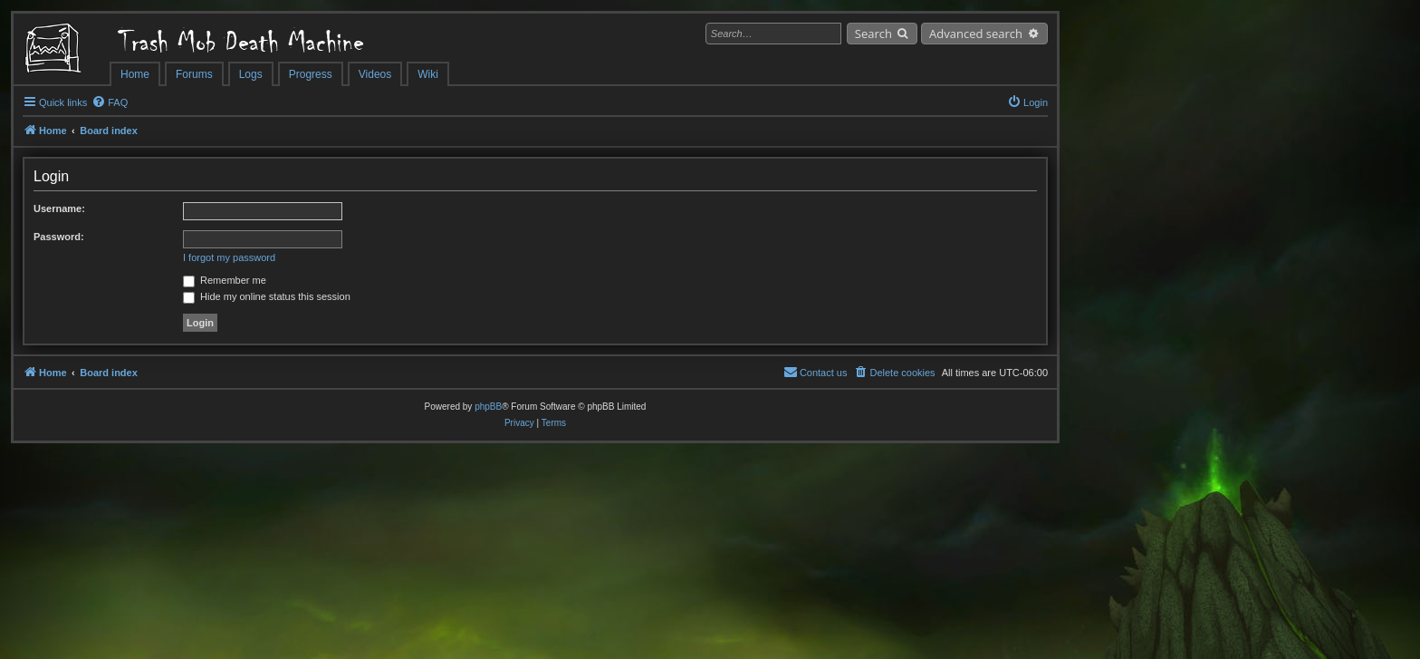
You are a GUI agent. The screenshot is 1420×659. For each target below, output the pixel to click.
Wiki (427, 74)
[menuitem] (109, 102)
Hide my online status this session (266, 296)
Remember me (224, 280)
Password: (59, 236)
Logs (251, 74)
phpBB (488, 407)
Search (873, 33)
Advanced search (975, 33)
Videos (375, 74)
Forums (194, 74)
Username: (59, 208)
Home (134, 74)
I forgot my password (229, 257)
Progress (310, 74)
